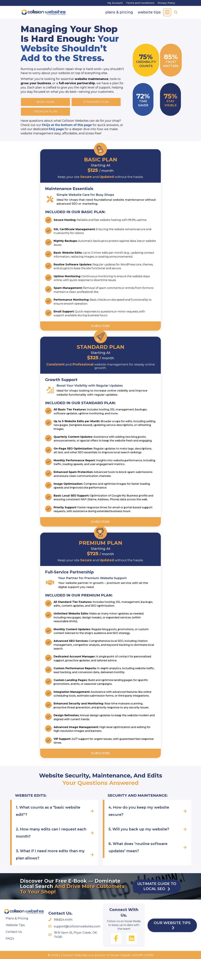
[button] (167, 12)
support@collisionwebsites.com (77, 926)
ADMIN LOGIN (143, 955)
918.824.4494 (63, 919)
